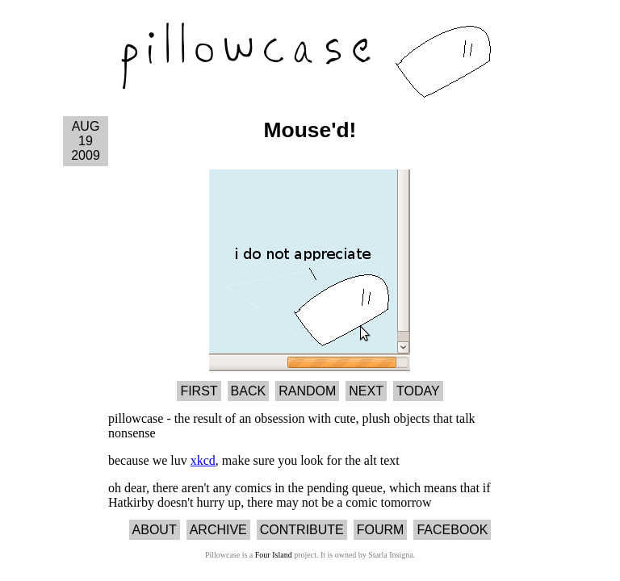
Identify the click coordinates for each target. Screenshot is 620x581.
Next (366, 391)
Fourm (380, 530)
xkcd (203, 460)
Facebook (452, 530)
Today (418, 391)
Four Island (273, 554)
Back (248, 391)
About (154, 530)
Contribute (302, 530)
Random (307, 391)
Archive (218, 530)
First (198, 391)
